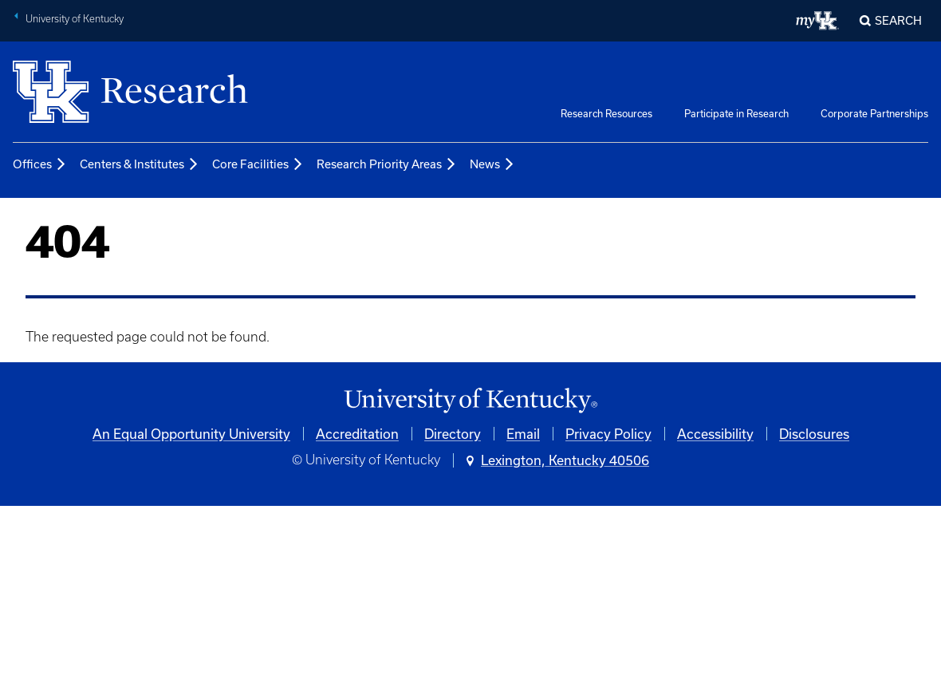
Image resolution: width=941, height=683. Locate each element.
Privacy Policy (608, 433)
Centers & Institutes (139, 165)
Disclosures (814, 433)
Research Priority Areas (387, 165)
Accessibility (715, 433)
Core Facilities (258, 165)
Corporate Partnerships (874, 113)
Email (523, 433)
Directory (452, 433)
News (492, 165)
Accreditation (357, 433)
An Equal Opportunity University (191, 433)
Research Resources (606, 113)
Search (898, 20)
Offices (40, 165)
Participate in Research (736, 113)
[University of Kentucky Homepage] (470, 401)
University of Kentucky (75, 19)
